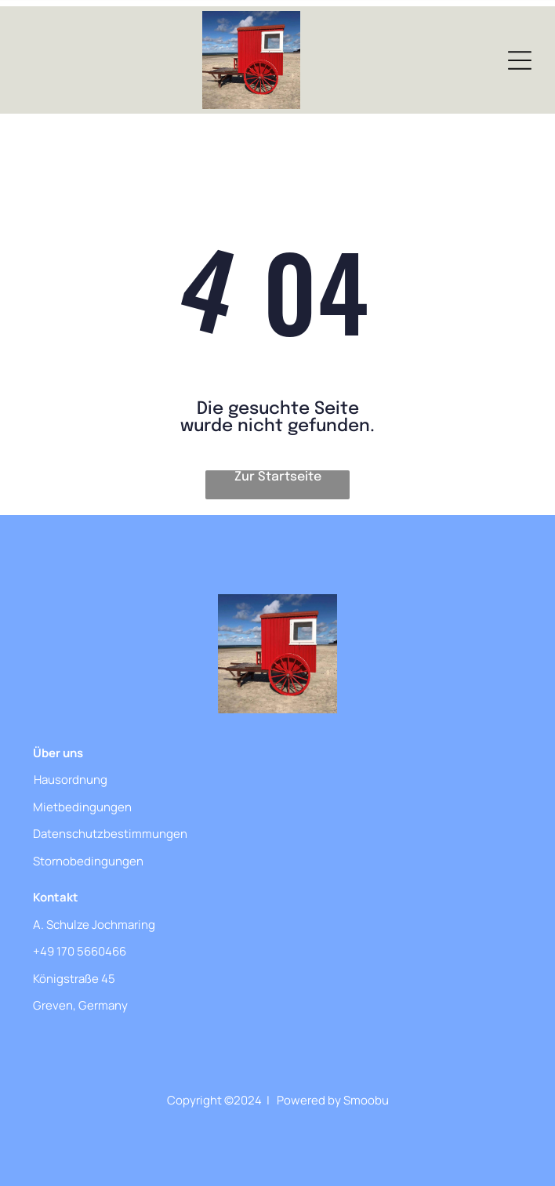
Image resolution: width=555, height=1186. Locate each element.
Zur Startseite (277, 477)
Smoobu (366, 1100)
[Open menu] (519, 60)
